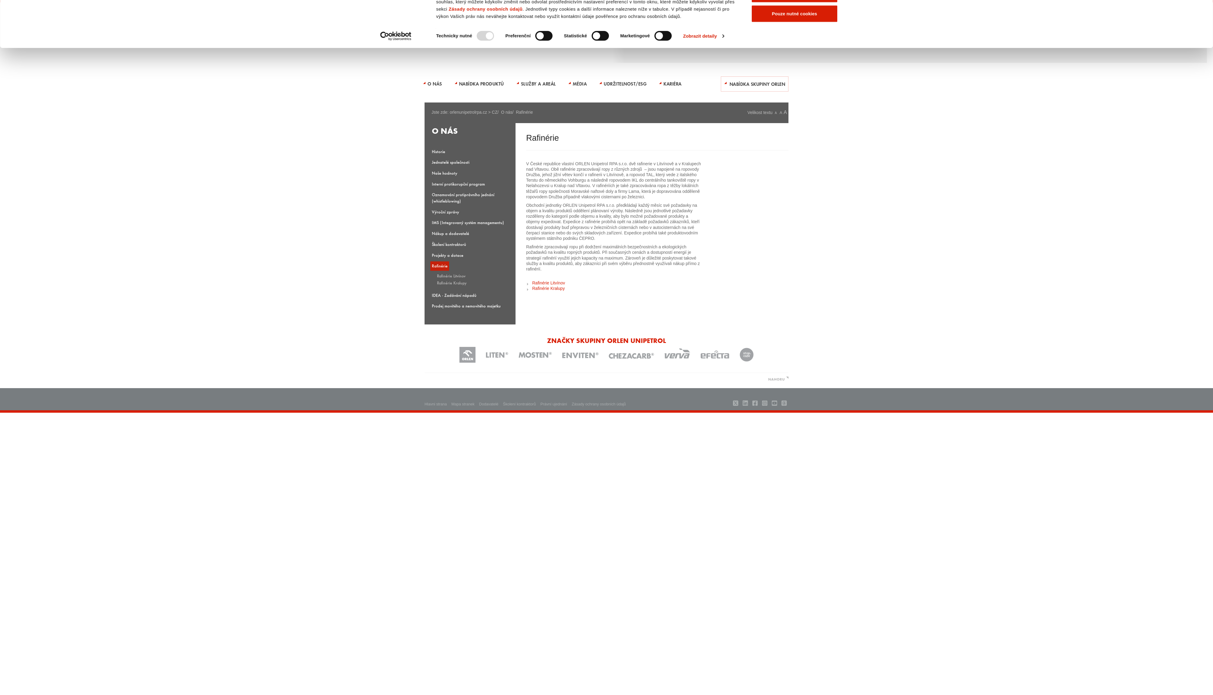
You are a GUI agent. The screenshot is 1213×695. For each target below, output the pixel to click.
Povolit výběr (794, 95)
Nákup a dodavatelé (450, 233)
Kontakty (597, 16)
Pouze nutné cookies (794, 115)
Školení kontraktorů (449, 244)
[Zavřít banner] (847, 69)
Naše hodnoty (444, 173)
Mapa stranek (463, 404)
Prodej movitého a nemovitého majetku (466, 306)
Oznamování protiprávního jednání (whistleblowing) (463, 198)
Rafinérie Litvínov (451, 275)
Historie (438, 151)
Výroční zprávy (445, 212)
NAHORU (776, 379)
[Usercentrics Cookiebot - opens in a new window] (395, 138)
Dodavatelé (489, 404)
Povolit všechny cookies (794, 75)
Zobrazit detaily (700, 137)
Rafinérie (440, 266)
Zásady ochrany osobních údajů (485, 110)
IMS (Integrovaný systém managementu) (468, 222)
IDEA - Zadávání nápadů (454, 295)
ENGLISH (614, 16)
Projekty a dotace (447, 255)
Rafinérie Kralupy (452, 282)
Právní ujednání (553, 404)
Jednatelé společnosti (450, 162)
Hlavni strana (436, 404)
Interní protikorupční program (458, 184)
